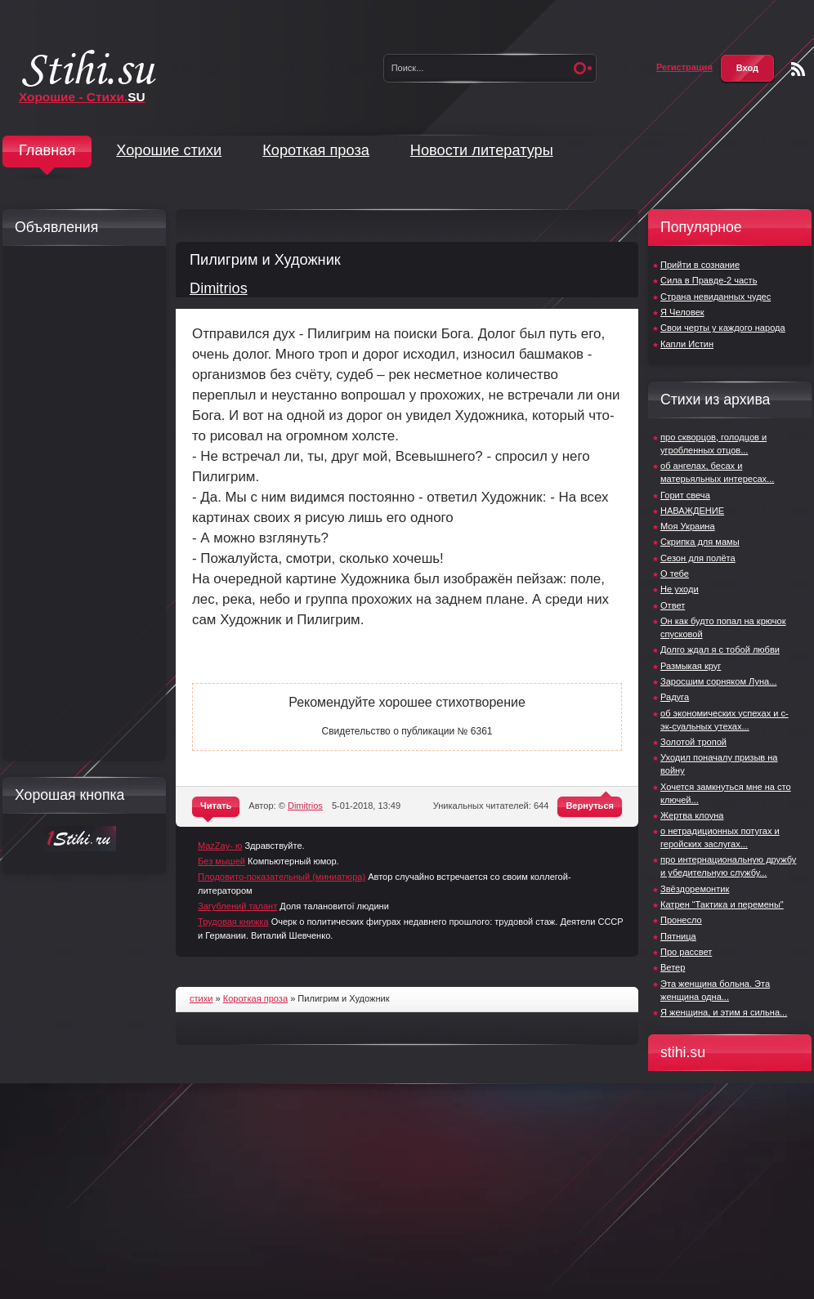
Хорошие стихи (168, 150)
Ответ (672, 605)
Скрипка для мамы (700, 542)
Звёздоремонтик (694, 889)
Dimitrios (219, 288)
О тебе (674, 573)
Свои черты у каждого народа (722, 328)
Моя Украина (687, 526)
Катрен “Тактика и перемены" (722, 904)
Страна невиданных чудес (715, 296)
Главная (47, 150)
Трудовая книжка (233, 921)
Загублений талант (237, 906)
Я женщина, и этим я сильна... (723, 1012)
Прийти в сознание (700, 265)
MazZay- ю (220, 845)
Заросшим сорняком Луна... (718, 681)
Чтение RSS (798, 69)
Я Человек (682, 312)
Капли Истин (686, 344)
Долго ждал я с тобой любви (720, 649)
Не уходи (679, 589)
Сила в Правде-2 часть (708, 280)
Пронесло (681, 920)
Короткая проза (315, 150)
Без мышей (221, 861)
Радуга (674, 697)
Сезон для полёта (698, 558)
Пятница (678, 936)
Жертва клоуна (691, 815)
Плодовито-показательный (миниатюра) (281, 877)
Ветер (672, 967)
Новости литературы (481, 150)
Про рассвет (686, 952)
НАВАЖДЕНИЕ (692, 511)
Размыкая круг (690, 666)
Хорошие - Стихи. (82, 97)
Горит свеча (685, 495)
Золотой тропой (693, 742)
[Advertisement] (80, 503)
